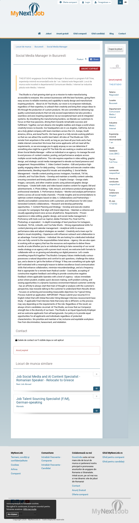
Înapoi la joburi (115, 49)
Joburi (48, 33)
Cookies (15, 464)
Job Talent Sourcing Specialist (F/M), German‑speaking (43, 400)
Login (85, 2)
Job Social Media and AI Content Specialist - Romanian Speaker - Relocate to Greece (48, 378)
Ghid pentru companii (113, 457)
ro (120, 2)
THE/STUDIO (115, 84)
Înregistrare (102, 2)
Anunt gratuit (62, 33)
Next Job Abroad (23, 384)
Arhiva (14, 469)
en (125, 2)
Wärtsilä (20, 406)
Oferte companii (67, 2)
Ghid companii (80, 33)
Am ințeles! (12, 514)
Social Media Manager (57, 46)
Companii (16, 473)
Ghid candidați (98, 33)
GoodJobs (77, 457)
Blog (112, 33)
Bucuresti (39, 46)
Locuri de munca (23, 46)
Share (94, 59)
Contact (122, 33)
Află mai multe (29, 509)
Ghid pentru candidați (113, 461)
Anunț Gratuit (79, 490)
